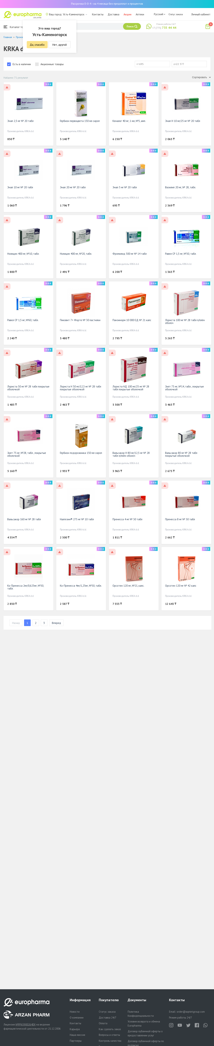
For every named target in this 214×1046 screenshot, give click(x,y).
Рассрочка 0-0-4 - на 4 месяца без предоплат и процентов (107, 3)
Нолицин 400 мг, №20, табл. (76, 253)
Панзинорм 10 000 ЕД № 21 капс (132, 320)
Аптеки (140, 14)
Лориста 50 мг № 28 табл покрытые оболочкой (28, 388)
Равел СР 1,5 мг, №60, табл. (23, 320)
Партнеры (75, 1040)
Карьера (75, 1029)
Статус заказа (176, 14)
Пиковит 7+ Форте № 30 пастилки (80, 320)
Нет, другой (59, 44)
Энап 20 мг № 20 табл (73, 187)
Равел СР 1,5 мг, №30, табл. (180, 253)
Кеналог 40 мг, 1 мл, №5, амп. (129, 121)
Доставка (113, 14)
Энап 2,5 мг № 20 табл (20, 121)
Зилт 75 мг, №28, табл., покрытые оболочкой (26, 454)
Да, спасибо (37, 44)
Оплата (103, 1023)
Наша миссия (77, 1035)
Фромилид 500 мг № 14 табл (130, 253)
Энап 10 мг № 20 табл (20, 187)
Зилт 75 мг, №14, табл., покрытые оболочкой (184, 388)
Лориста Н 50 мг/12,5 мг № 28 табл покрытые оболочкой (80, 388)
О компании (76, 1017)
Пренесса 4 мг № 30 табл (127, 519)
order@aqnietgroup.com (191, 1011)
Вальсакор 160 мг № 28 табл (24, 519)
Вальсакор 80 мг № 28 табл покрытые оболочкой (181, 454)
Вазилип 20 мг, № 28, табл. (180, 187)
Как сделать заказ (110, 1029)
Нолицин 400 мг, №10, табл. (23, 253)
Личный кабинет (200, 14)
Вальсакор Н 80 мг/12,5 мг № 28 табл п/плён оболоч (131, 454)
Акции (127, 14)
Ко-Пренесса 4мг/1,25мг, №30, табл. (81, 585)
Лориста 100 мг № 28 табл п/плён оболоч (185, 321)
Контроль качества (110, 1040)
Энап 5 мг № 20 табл (125, 187)
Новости (75, 1011)
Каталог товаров (17, 27)
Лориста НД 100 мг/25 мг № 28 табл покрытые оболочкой (131, 388)
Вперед (56, 623)
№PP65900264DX (25, 1024)
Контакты (97, 14)
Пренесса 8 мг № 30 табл (180, 519)
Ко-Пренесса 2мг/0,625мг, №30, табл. (25, 587)
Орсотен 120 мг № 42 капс (180, 585)
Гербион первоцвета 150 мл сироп (80, 121)
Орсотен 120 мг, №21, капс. (128, 585)
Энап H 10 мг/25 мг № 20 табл (182, 121)
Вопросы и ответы (109, 1035)
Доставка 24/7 (107, 1017)
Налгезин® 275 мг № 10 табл (77, 519)
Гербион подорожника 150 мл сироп (81, 453)
